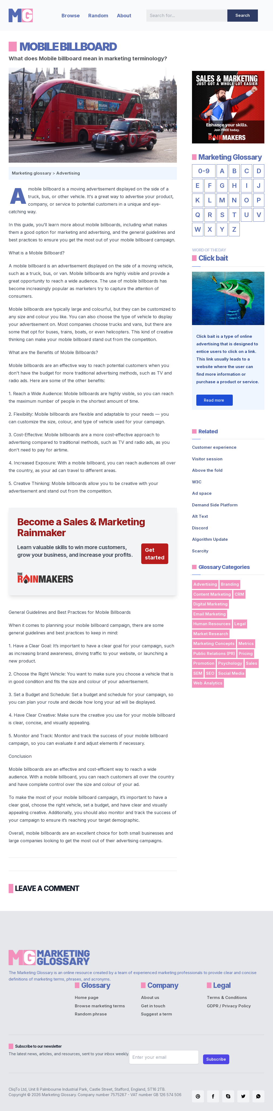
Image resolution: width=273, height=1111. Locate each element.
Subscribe (216, 1059)
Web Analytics (208, 683)
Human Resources (212, 623)
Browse (71, 15)
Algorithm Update (210, 539)
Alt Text (200, 516)
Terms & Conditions (227, 997)
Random (98, 15)
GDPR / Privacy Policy (229, 1005)
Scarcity (200, 550)
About (124, 15)
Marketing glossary (31, 173)
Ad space (202, 493)
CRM (239, 594)
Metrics (246, 643)
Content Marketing (212, 594)
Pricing (246, 653)
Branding (230, 584)
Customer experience (214, 447)
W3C (196, 481)
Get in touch (153, 1005)
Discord (200, 527)
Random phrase (91, 1014)
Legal (240, 623)
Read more (214, 400)
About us (150, 997)
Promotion (203, 663)
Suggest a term (156, 1014)
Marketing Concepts (214, 643)
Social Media (231, 673)
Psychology (230, 663)
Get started (154, 554)
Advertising (68, 173)
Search (242, 15)
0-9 (204, 171)
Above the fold (207, 470)
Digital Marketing (210, 604)
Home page (87, 997)
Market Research (210, 633)
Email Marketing (209, 614)
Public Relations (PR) (214, 653)
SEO (210, 673)
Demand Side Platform (215, 504)
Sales (251, 663)
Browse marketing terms (100, 1005)
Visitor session (207, 458)
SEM (197, 673)
